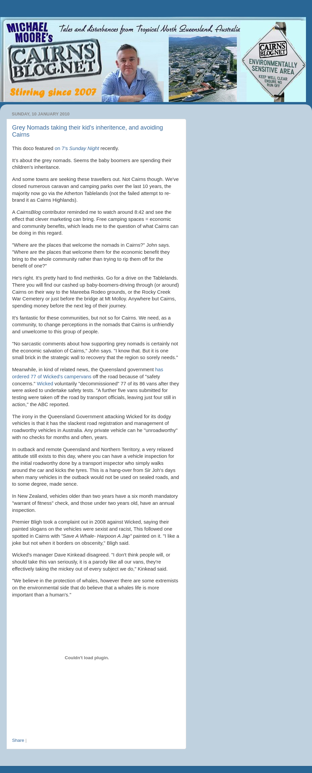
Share (18, 740)
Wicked (45, 383)
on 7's (62, 148)
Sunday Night (84, 148)
